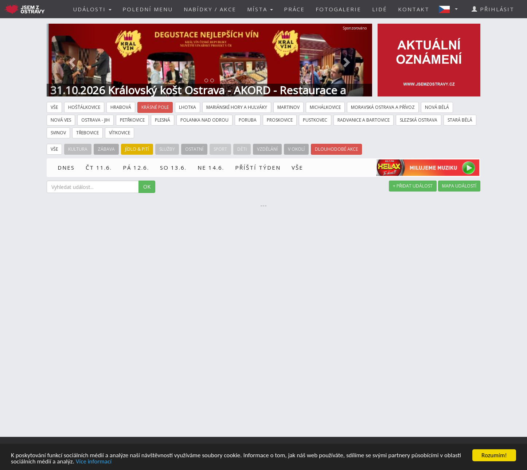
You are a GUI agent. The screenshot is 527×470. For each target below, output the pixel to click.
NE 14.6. (211, 167)
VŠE (297, 167)
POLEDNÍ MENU (147, 9)
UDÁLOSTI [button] (92, 9)
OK (147, 186)
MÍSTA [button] (260, 9)
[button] (450, 9)
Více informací (94, 462)
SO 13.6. (173, 167)
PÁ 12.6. (136, 167)
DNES (66, 167)
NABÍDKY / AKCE (210, 9)
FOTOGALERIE (338, 9)
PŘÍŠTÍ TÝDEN (258, 167)
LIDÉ (379, 9)
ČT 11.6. (99, 167)
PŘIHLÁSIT (493, 9)
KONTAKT (413, 9)
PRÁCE (294, 9)
